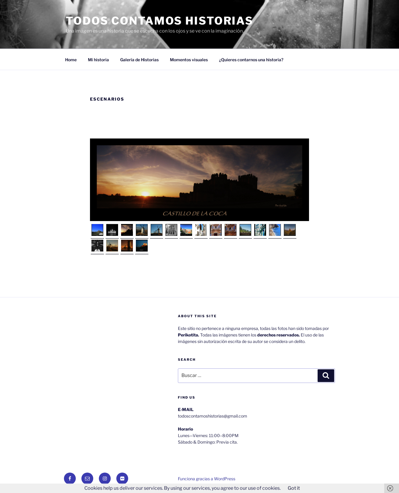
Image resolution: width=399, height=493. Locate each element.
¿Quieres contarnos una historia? (251, 59)
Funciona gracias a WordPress (206, 478)
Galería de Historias (139, 59)
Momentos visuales (189, 59)
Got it (294, 488)
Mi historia (98, 59)
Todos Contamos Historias (159, 20)
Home (71, 59)
